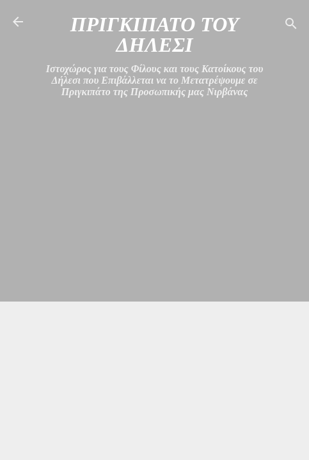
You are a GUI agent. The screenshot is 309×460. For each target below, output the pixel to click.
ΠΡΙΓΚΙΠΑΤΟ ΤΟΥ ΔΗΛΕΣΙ (154, 34)
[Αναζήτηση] (291, 25)
